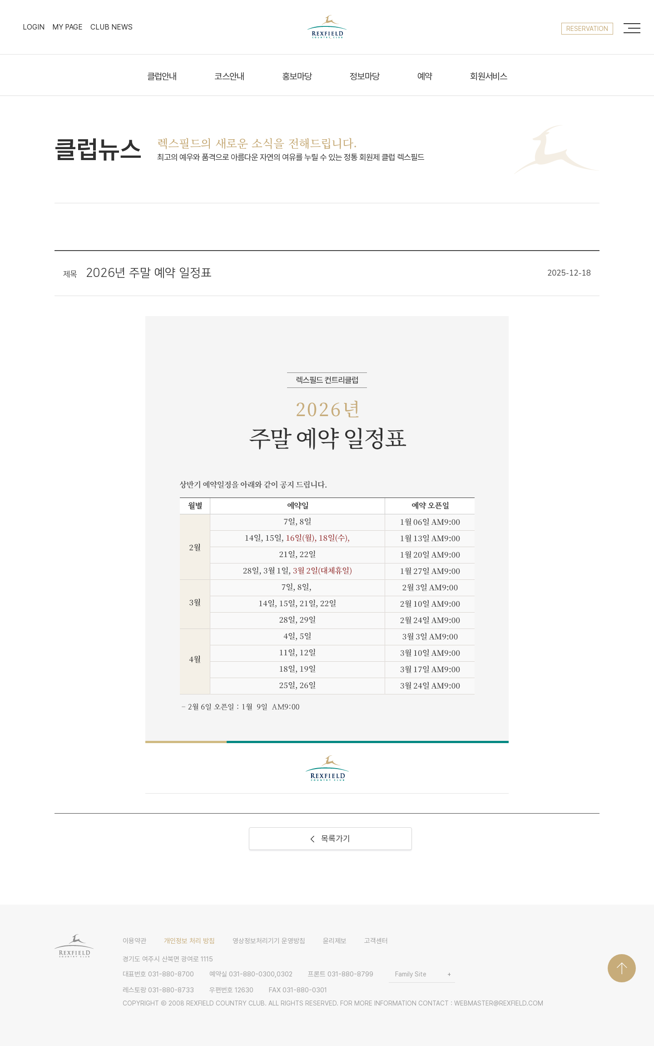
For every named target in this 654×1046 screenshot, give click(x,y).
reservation (587, 28)
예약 (424, 77)
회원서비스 (488, 77)
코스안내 (229, 77)
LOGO (327, 27)
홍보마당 (297, 77)
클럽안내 (162, 77)
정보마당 (364, 77)
